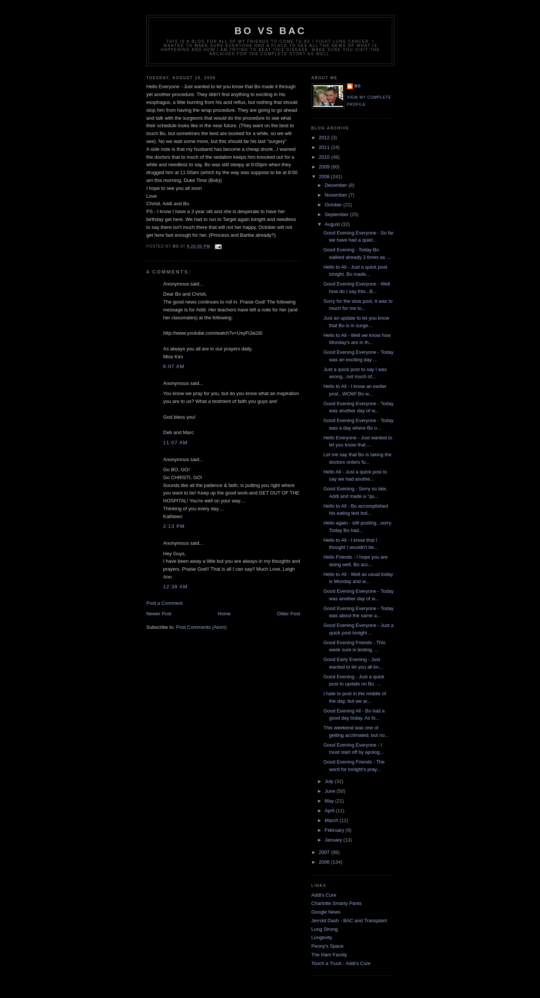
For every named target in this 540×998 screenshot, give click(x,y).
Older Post (288, 613)
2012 (325, 137)
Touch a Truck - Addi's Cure (341, 963)
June (331, 791)
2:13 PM (174, 526)
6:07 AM (173, 366)
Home (224, 613)
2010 (325, 157)
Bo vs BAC (270, 30)
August (333, 224)
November (337, 195)
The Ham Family (329, 954)
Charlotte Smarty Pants (336, 903)
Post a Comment (164, 603)
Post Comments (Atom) (201, 627)
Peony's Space (327, 946)
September (337, 214)
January (334, 840)
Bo (357, 86)
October (334, 204)
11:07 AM (175, 442)
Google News (325, 912)
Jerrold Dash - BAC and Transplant (349, 920)
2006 (325, 862)
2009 (325, 167)
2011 (325, 147)
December (337, 185)
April (330, 810)
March (332, 820)
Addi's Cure (323, 895)
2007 (325, 852)
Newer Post (158, 613)
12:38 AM (175, 586)
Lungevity (321, 937)
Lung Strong (324, 929)
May (330, 801)
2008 (325, 176)
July (330, 781)
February (335, 830)
